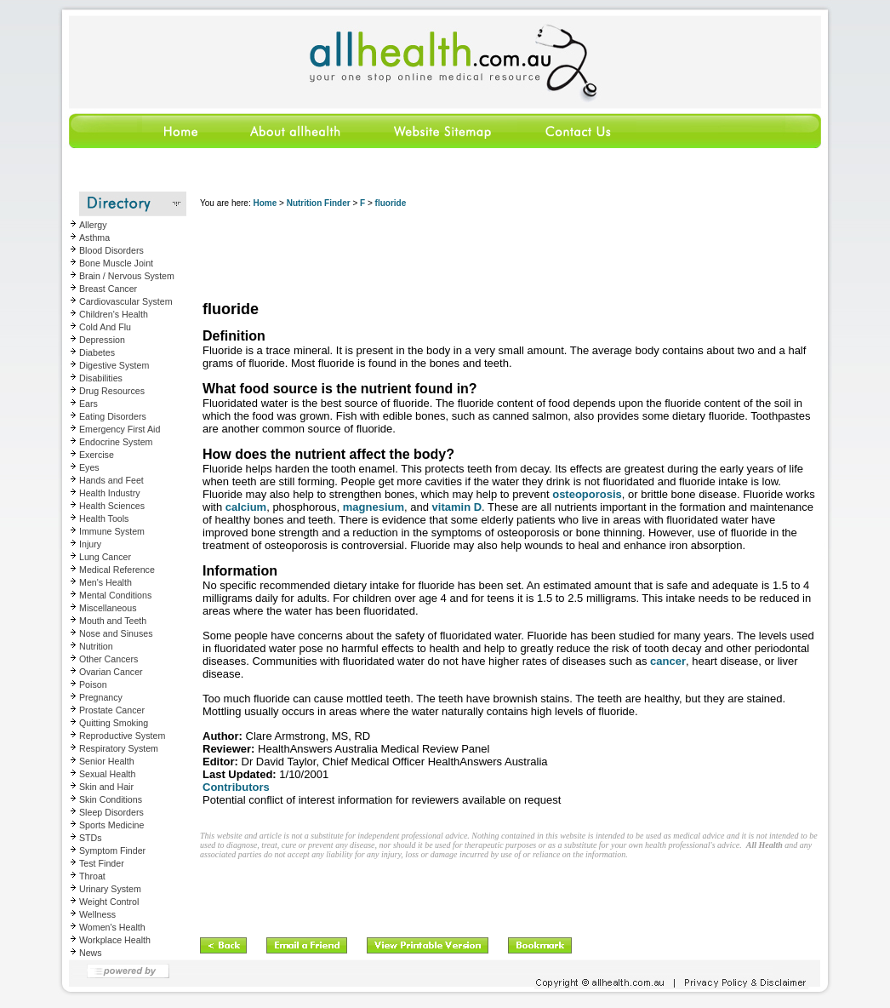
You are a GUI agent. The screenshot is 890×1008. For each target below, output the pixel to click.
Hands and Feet (111, 480)
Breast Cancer (108, 289)
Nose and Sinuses (116, 633)
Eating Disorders (112, 416)
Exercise (96, 455)
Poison (93, 684)
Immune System (112, 531)
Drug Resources (112, 391)
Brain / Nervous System (126, 276)
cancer (668, 661)
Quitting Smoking (113, 723)
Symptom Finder (112, 850)
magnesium (373, 507)
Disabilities (101, 378)
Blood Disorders (111, 250)
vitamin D (457, 507)
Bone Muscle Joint (116, 263)
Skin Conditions (110, 799)
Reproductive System (122, 735)
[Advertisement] (509, 255)
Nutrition (96, 646)
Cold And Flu (105, 327)
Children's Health (113, 314)
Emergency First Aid (119, 429)
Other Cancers (108, 659)
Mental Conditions (115, 595)
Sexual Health (107, 774)
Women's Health (112, 927)
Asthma (94, 237)
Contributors (236, 787)
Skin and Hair (106, 787)
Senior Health (106, 761)
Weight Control (109, 901)
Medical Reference (117, 569)
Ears (88, 403)
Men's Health (105, 582)
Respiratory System (118, 748)
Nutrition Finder (319, 203)
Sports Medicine (111, 825)
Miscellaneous (108, 608)
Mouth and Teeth (112, 621)
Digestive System (114, 365)
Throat (92, 876)
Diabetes (97, 352)
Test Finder (101, 863)
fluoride (391, 203)
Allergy (93, 225)
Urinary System (110, 889)
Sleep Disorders (111, 812)
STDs (90, 838)
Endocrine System (115, 442)
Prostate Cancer (112, 710)
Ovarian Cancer (111, 672)
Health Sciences (112, 506)
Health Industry (109, 493)
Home (265, 203)
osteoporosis (587, 494)
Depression (102, 340)
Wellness (97, 914)
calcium (245, 507)
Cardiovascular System (126, 301)
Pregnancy (101, 697)
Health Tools (103, 518)
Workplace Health (115, 940)
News (90, 953)
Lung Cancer (105, 557)
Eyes (89, 467)
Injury (90, 544)
